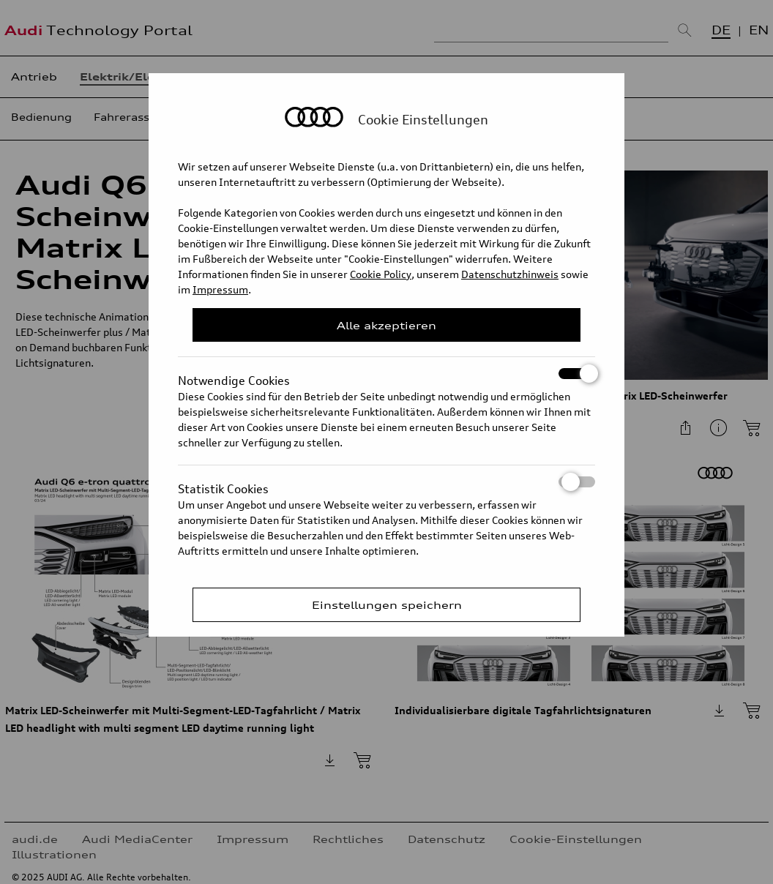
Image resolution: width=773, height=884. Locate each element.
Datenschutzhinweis (510, 274)
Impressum (220, 289)
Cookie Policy (380, 274)
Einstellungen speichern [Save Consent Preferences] (387, 605)
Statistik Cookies (386, 481)
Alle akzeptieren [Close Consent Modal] (386, 325)
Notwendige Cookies (386, 373)
